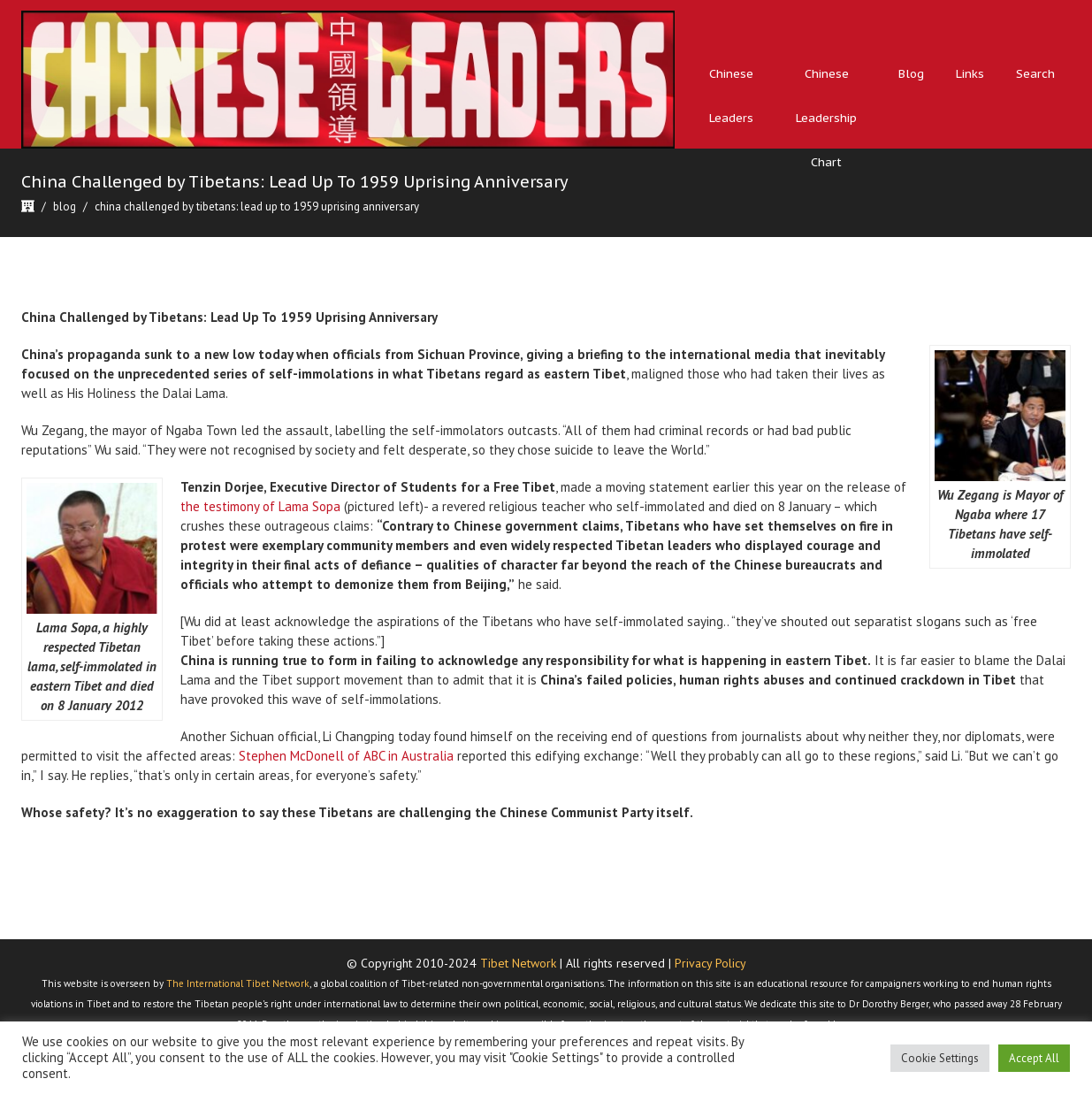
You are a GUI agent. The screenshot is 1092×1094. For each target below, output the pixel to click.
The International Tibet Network (237, 983)
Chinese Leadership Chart (826, 118)
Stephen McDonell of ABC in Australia (346, 755)
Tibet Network (518, 963)
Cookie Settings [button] (940, 1058)
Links (970, 73)
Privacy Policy (710, 963)
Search (1035, 73)
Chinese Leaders (731, 96)
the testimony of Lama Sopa (260, 506)
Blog (911, 73)
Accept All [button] (1034, 1058)
